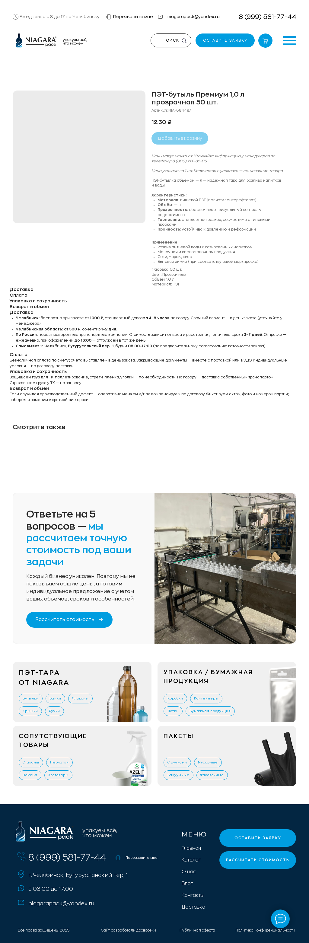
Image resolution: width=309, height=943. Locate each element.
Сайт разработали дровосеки (128, 930)
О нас (189, 871)
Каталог (191, 860)
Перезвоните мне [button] (133, 16)
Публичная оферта (197, 930)
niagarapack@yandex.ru (193, 16)
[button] (109, 17)
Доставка (193, 907)
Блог (187, 883)
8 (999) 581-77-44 (267, 17)
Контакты (193, 895)
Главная (191, 848)
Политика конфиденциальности (265, 930)
